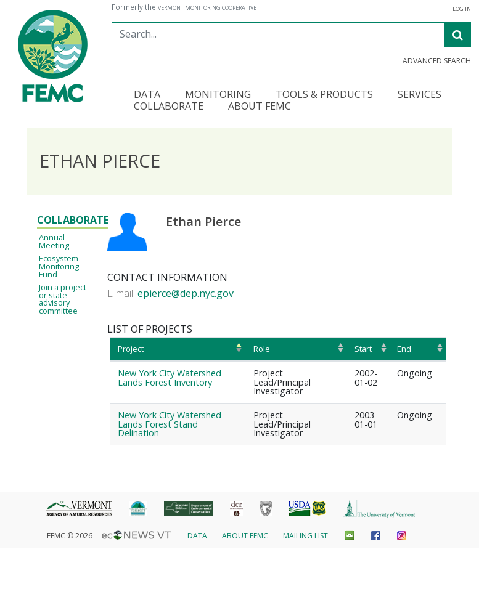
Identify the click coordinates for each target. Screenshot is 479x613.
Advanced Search (437, 61)
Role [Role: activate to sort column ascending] (261, 348)
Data (197, 535)
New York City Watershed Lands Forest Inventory (169, 377)
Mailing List (305, 535)
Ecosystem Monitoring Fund (59, 266)
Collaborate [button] (168, 107)
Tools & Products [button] (324, 95)
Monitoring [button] (218, 95)
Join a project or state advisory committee (62, 299)
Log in (461, 9)
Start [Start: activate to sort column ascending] (363, 348)
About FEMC (245, 535)
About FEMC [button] (259, 107)
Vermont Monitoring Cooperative (207, 8)
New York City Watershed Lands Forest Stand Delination (169, 424)
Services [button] (419, 95)
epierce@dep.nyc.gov (185, 293)
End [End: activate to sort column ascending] (404, 348)
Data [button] (147, 95)
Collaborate (72, 220)
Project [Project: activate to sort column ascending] (131, 348)
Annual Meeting (54, 241)
